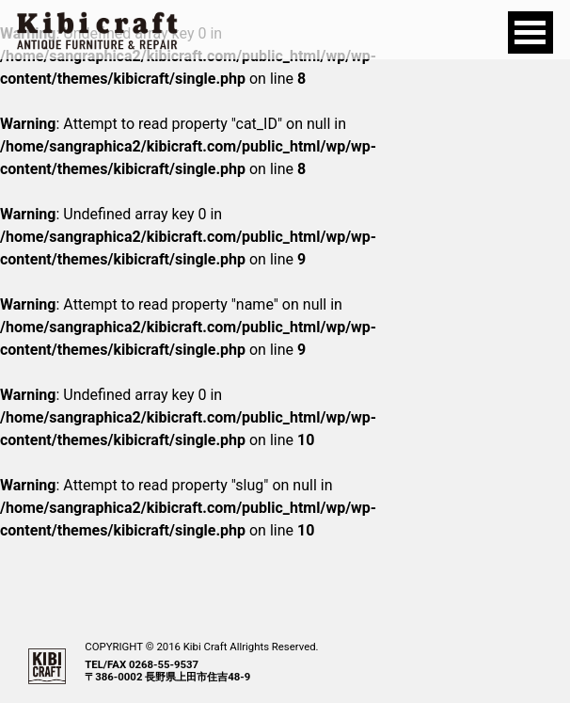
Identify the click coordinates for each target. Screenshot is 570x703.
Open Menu (530, 32)
